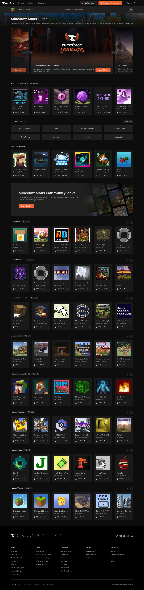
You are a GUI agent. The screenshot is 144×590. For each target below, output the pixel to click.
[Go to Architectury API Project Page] (82, 468)
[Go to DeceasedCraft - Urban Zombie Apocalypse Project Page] (41, 430)
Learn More (103, 70)
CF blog (63, 558)
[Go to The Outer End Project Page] (20, 101)
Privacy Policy (27, 584)
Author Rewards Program (43, 558)
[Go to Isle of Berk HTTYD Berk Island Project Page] (82, 506)
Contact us (89, 558)
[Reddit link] (132, 536)
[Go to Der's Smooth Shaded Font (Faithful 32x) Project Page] (124, 316)
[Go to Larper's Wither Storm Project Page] (61, 316)
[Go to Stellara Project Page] (82, 164)
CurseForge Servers (66, 571)
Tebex (112, 558)
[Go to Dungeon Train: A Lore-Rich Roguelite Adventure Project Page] (124, 240)
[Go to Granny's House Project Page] (61, 354)
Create (32, 3)
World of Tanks (15, 574)
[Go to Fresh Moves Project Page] (41, 392)
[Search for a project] (96, 10)
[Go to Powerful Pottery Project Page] (82, 240)
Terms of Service (15, 584)
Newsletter (64, 561)
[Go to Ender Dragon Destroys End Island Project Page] (124, 101)
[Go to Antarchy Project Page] (124, 164)
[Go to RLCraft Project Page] (124, 430)
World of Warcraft (16, 558)
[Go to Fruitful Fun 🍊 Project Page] (41, 240)
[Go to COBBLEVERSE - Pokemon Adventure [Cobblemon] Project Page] (61, 430)
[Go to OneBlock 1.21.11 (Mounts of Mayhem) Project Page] (41, 506)
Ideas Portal (64, 554)
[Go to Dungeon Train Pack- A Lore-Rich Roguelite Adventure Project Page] (41, 278)
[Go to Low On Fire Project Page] (124, 392)
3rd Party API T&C (41, 564)
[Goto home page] (8, 3)
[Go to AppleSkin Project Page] (124, 468)
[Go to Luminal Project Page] (124, 278)
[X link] (128, 536)
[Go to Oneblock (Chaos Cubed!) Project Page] (20, 506)
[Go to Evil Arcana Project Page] (20, 278)
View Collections (26, 206)
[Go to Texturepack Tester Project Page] (82, 354)
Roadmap (64, 564)
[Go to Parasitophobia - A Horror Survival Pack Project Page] (82, 278)
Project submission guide (43, 554)
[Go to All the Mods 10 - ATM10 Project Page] (20, 430)
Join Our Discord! (66, 551)
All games (14, 551)
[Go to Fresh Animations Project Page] (20, 392)
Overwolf (113, 551)
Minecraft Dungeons (17, 571)
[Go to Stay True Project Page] (61, 392)
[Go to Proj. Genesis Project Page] (103, 278)
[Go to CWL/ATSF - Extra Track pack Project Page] (82, 316)
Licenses (37, 584)
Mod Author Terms (48, 584)
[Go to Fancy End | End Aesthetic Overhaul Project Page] (61, 101)
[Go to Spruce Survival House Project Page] (20, 354)
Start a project (40, 551)
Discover (20, 10)
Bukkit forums (65, 567)
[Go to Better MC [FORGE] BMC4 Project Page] (82, 430)
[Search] (131, 10)
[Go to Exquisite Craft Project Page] (20, 316)
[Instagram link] (113, 536)
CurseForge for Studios (118, 554)
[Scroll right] (131, 222)
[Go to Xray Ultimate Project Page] (103, 392)
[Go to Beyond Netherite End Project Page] (82, 101)
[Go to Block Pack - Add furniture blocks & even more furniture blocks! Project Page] (103, 164)
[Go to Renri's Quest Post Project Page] (20, 240)
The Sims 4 (14, 561)
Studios (42, 3)
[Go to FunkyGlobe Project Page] (41, 354)
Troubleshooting (91, 554)
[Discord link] (124, 536)
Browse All (30, 10)
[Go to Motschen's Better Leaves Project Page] (82, 392)
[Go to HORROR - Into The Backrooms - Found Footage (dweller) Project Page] (103, 430)
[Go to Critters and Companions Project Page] (20, 164)
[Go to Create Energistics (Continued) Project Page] (61, 278)
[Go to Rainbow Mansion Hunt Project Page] (103, 354)
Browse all (128, 121)
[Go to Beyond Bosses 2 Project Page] (41, 101)
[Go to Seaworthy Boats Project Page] (41, 164)
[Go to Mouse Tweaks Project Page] (103, 468)
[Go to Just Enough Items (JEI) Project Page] (41, 468)
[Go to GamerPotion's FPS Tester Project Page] (103, 506)
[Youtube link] (120, 536)
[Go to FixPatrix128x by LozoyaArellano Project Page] (103, 316)
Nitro (112, 561)
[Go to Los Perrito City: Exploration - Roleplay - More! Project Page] (124, 506)
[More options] (140, 3)
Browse (22, 3)
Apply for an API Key (42, 561)
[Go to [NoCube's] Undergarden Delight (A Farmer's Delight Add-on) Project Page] (103, 240)
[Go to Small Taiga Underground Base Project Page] (124, 354)
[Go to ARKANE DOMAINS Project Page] (61, 240)
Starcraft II (14, 564)
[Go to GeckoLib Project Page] (20, 468)
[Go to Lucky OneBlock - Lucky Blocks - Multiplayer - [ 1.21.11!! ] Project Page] (61, 506)
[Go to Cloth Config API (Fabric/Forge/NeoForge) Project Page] (61, 468)
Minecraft (14, 554)
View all (26, 222)
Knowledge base (91, 551)
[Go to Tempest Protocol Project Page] (61, 164)
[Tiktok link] (117, 536)
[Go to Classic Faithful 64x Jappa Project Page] (41, 316)
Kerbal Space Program (17, 567)
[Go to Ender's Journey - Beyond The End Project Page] (103, 101)
